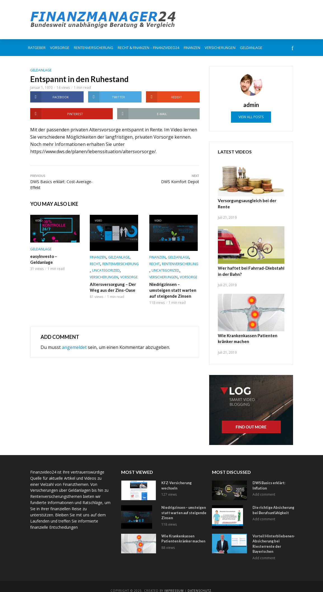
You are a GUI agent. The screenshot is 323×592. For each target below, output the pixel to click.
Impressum (174, 582)
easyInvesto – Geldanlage (54, 256)
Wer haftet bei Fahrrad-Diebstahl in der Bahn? (249, 264)
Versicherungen (220, 47)
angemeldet (74, 346)
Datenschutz (199, 582)
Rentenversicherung (93, 47)
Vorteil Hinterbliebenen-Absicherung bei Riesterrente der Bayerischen (272, 535)
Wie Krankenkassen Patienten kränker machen (246, 331)
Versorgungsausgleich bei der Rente (251, 200)
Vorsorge (59, 47)
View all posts (251, 117)
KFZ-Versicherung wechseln (183, 475)
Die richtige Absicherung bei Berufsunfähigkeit (274, 502)
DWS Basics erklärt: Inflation (275, 475)
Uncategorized (106, 270)
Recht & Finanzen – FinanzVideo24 (148, 47)
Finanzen (192, 47)
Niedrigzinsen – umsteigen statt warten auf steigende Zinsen (174, 290)
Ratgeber (37, 47)
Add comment (264, 481)
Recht (95, 264)
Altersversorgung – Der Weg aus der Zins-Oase (111, 287)
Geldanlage (251, 47)
